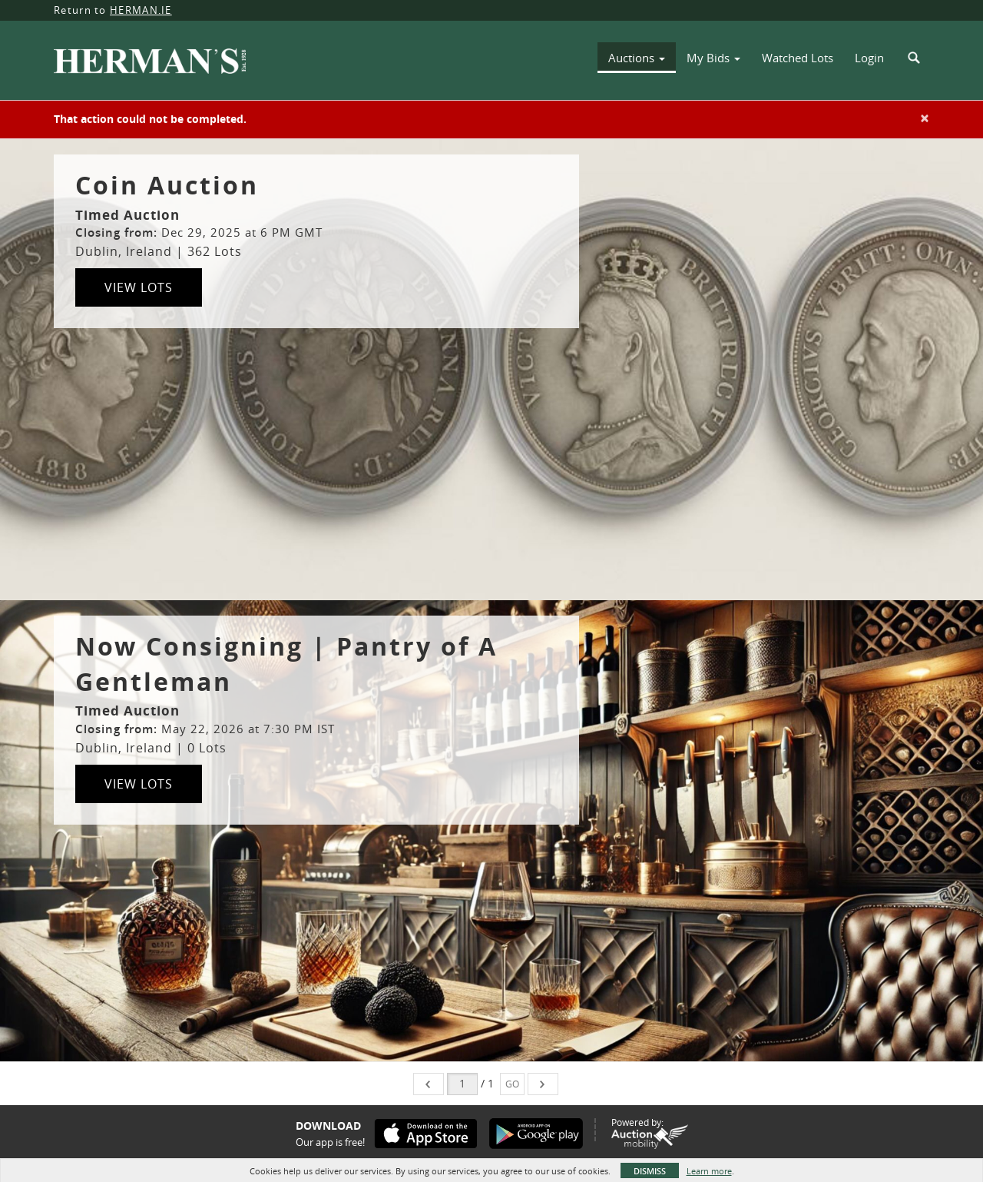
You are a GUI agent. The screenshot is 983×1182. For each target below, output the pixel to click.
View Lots (138, 287)
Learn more (709, 1171)
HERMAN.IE (141, 10)
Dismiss (650, 1171)
